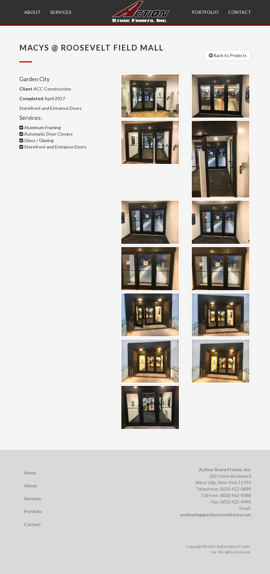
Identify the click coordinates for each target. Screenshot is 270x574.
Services (60, 12)
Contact (239, 12)
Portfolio (205, 12)
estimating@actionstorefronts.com (215, 514)
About (32, 12)
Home (30, 472)
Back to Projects (228, 55)
